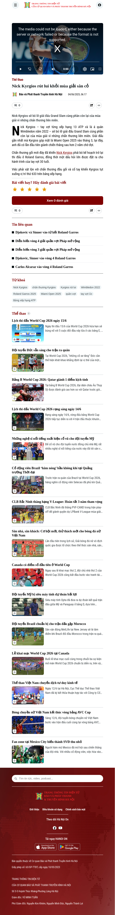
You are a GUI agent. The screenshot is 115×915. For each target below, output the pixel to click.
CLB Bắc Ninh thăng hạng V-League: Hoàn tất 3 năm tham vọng (57, 502)
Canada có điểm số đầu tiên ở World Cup (41, 565)
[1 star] (15, 189)
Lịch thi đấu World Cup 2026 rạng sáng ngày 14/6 (46, 409)
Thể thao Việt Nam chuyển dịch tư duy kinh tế (44, 683)
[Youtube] (60, 828)
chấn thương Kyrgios (44, 287)
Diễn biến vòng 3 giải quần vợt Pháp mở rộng (47, 249)
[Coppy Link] (98, 105)
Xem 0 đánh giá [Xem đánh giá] (57, 200)
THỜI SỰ (48, 15)
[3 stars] (30, 189)
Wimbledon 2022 (90, 287)
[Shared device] (91, 105)
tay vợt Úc (86, 293)
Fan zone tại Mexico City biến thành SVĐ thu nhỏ (47, 742)
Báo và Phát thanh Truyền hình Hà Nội (40, 94)
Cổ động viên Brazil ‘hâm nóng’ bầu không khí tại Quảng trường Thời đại (52, 470)
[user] (99, 5)
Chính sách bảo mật (75, 809)
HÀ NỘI (63, 15)
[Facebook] (54, 828)
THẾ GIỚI (79, 15)
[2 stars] (22, 189)
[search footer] (16, 778)
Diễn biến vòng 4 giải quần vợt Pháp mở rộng (47, 241)
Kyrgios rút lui (68, 287)
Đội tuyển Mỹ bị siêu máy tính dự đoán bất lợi (44, 594)
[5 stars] (44, 189)
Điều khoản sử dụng (52, 809)
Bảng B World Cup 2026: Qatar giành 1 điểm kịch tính (50, 379)
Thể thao (17, 79)
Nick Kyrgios (64, 152)
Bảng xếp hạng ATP (24, 300)
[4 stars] (37, 189)
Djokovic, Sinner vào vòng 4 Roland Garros (45, 258)
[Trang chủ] (36, 15)
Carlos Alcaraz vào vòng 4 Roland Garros (44, 267)
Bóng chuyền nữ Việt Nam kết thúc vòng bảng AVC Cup (51, 712)
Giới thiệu (34, 809)
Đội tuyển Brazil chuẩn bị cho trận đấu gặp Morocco (49, 624)
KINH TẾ (95, 15)
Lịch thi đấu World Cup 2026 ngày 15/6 (39, 320)
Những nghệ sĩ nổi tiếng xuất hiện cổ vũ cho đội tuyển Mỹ (53, 438)
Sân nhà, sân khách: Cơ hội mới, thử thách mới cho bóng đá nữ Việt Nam (56, 533)
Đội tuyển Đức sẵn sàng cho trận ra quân (41, 350)
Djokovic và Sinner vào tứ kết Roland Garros (47, 232)
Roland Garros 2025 (24, 293)
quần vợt (71, 293)
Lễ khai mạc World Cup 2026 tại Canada (40, 653)
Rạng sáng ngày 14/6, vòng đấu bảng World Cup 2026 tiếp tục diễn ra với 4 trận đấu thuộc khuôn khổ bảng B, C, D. (72, 417)
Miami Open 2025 (51, 293)
